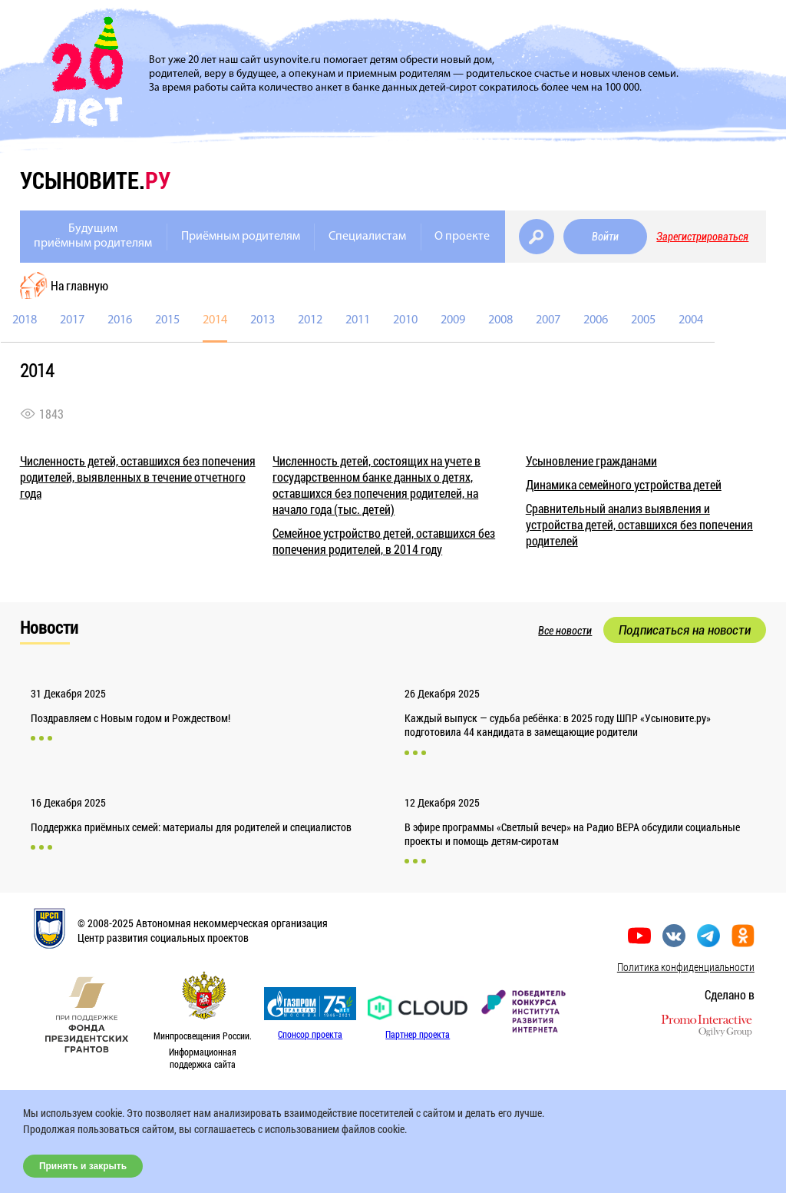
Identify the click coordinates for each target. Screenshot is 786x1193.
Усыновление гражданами (591, 460)
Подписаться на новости (685, 630)
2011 (357, 320)
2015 (167, 320)
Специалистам (367, 236)
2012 (310, 320)
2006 (595, 320)
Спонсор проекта (310, 1034)
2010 (405, 320)
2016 (119, 320)
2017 (72, 320)
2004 (691, 320)
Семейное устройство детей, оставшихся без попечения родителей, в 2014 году (383, 541)
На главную (79, 285)
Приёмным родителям (240, 236)
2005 (643, 320)
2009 (453, 320)
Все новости (565, 631)
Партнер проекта (417, 1034)
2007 (548, 320)
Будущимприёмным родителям (93, 236)
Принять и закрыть (83, 1166)
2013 (262, 320)
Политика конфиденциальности (686, 966)
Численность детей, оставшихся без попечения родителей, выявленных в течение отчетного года (138, 476)
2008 (500, 320)
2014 (215, 320)
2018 (24, 320)
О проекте (462, 236)
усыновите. (95, 180)
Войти (605, 236)
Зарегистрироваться (702, 236)
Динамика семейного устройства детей (624, 484)
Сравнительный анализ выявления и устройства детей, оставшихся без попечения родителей (639, 524)
